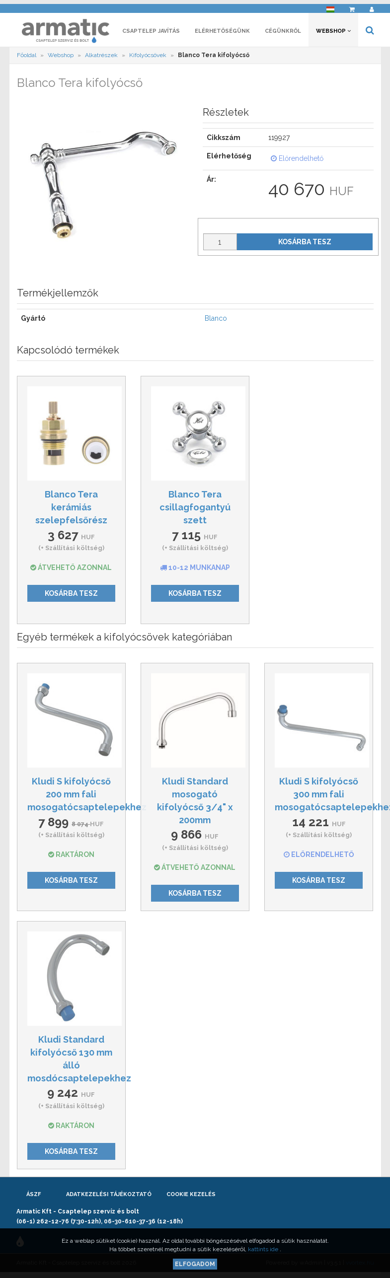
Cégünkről (283, 33)
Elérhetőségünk (222, 33)
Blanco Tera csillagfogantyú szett (195, 510)
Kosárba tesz (304, 244)
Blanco (216, 321)
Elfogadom (195, 1264)
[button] (330, 7)
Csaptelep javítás (151, 33)
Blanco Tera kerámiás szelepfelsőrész (71, 510)
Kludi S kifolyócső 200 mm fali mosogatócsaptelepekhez (87, 797)
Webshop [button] (333, 33)
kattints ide (264, 1249)
